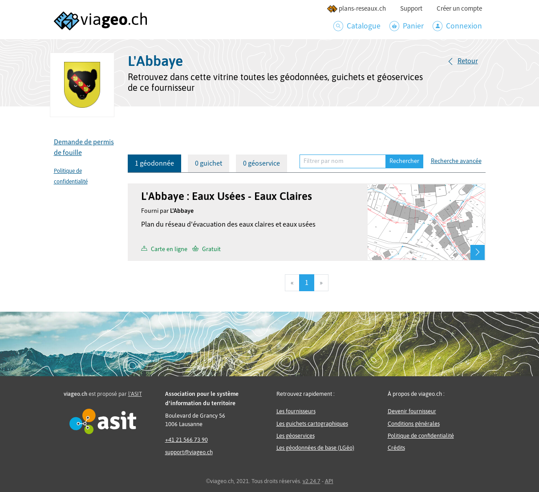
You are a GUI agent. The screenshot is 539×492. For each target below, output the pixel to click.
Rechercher (404, 161)
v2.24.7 (311, 481)
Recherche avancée (456, 161)
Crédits (396, 447)
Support (411, 8)
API (329, 481)
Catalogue (357, 26)
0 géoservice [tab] (261, 163)
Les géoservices (295, 435)
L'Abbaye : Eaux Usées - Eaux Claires (226, 196)
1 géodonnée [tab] (154, 163)
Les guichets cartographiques (312, 423)
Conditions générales (414, 423)
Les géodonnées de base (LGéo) (315, 447)
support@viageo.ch (189, 452)
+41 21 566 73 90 (186, 439)
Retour (468, 61)
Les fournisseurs (296, 411)
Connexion (457, 26)
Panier (406, 26)
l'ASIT (135, 393)
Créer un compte (459, 8)
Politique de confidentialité (421, 435)
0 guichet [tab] (208, 163)
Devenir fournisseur (412, 411)
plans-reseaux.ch (356, 8)
